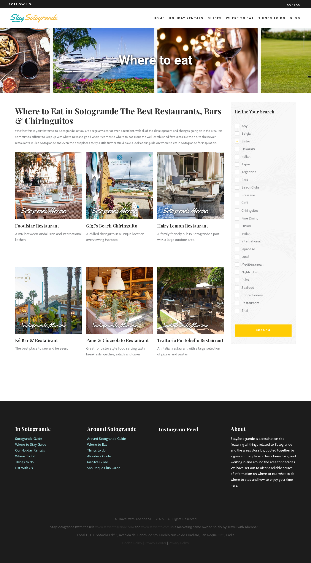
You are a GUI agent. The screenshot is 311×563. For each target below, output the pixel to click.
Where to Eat (97, 444)
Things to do (24, 462)
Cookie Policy (132, 543)
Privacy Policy (179, 543)
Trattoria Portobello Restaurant (190, 340)
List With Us (24, 468)
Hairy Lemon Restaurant (182, 226)
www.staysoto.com (155, 527)
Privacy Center (155, 543)
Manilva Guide (97, 462)
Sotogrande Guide (28, 439)
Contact (294, 4)
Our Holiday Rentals (30, 450)
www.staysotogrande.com (114, 527)
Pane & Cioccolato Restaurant (117, 340)
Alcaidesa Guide (99, 456)
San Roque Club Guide (103, 468)
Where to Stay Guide (30, 444)
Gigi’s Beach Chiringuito (111, 226)
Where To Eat (25, 456)
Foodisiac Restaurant (37, 226)
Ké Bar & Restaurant (36, 340)
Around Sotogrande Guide (106, 439)
